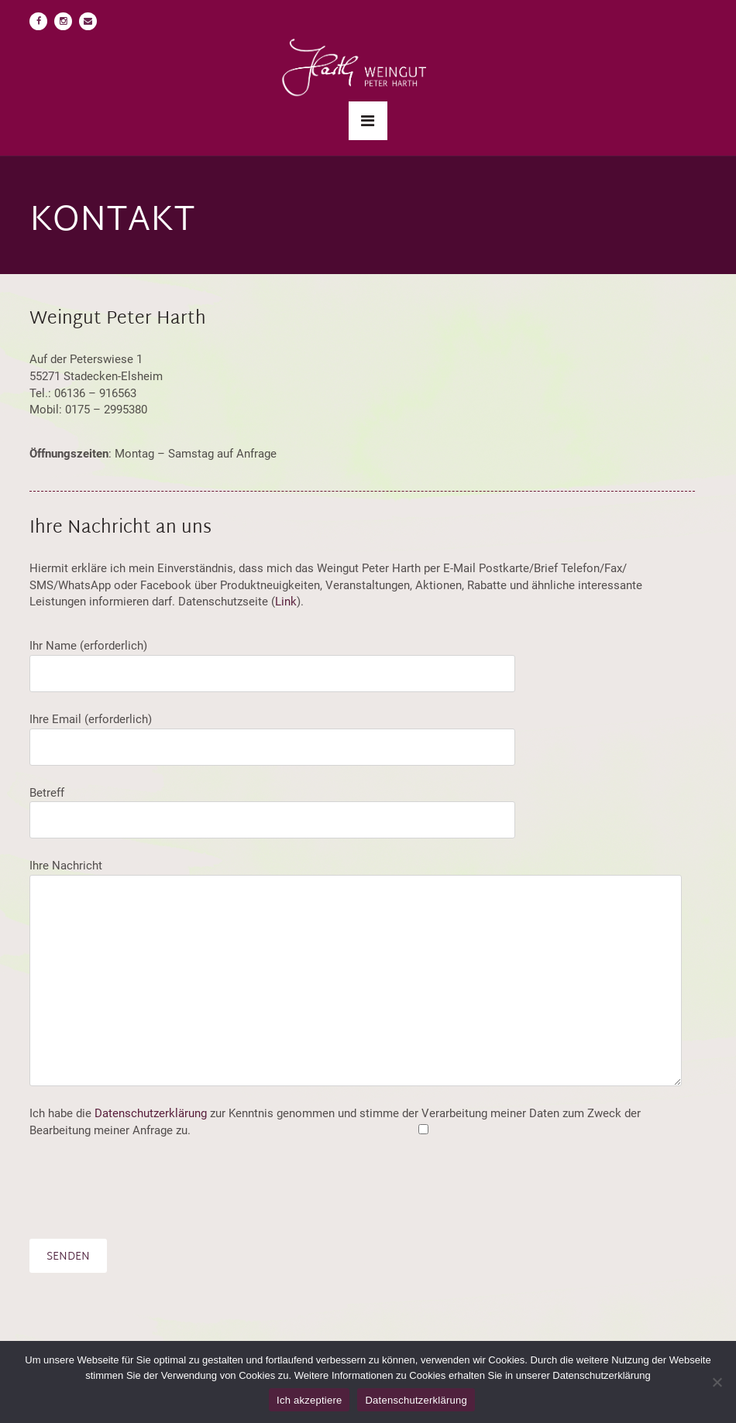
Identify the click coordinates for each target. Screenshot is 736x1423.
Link (286, 602)
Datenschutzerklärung (151, 1113)
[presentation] (147, 1189)
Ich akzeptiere (309, 1400)
